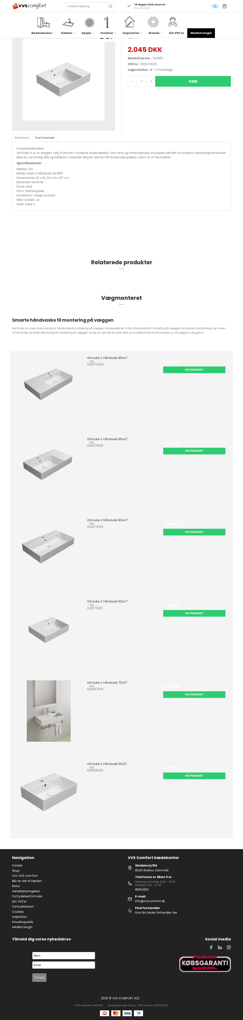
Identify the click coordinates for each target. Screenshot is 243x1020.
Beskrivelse (22, 137)
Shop (15, 871)
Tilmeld (39, 977)
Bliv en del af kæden (27, 881)
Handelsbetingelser (26, 891)
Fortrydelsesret (23, 906)
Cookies (18, 912)
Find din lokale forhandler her (156, 912)
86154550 (142, 889)
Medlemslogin (201, 33)
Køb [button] (193, 81)
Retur (16, 886)
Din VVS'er (176, 33)
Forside (17, 865)
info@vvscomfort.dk (150, 901)
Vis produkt (194, 369)
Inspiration (19, 917)
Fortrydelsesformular (27, 896)
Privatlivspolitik (22, 922)
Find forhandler (45, 137)
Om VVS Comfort (25, 876)
